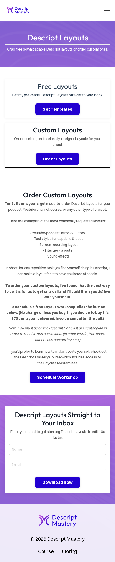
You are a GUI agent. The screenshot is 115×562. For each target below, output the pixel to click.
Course (46, 551)
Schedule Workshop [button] (57, 377)
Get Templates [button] (57, 109)
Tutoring (68, 551)
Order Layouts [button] (57, 158)
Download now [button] (57, 482)
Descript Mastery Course (40, 357)
